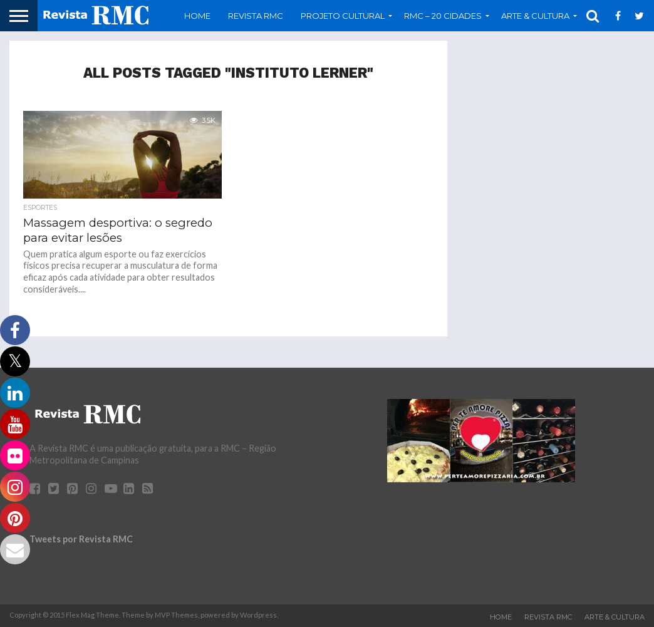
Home (197, 16)
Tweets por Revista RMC (81, 539)
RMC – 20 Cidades (443, 16)
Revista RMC (255, 16)
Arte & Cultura (535, 16)
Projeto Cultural (343, 16)
